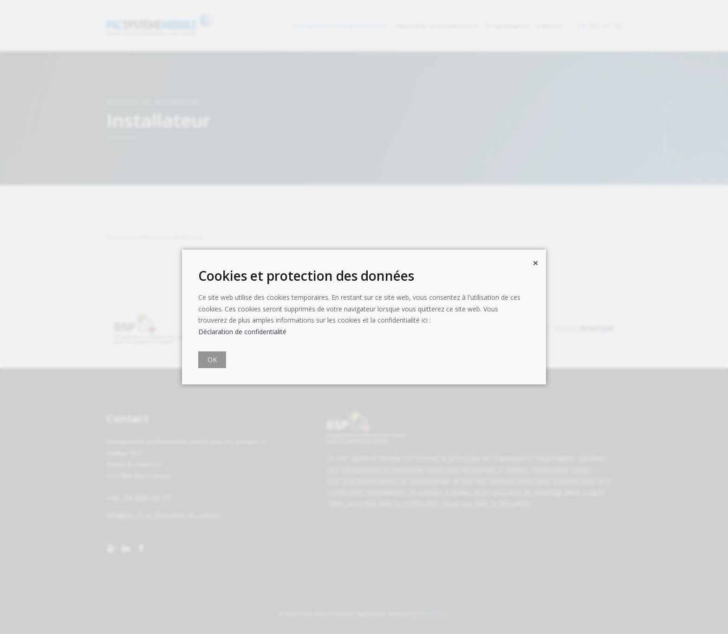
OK (212, 359)
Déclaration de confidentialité (242, 331)
